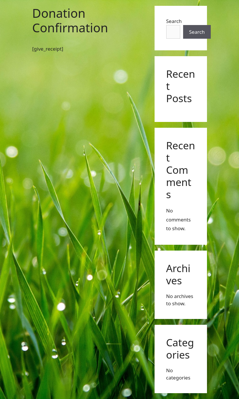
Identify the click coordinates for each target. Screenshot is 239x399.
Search (174, 21)
